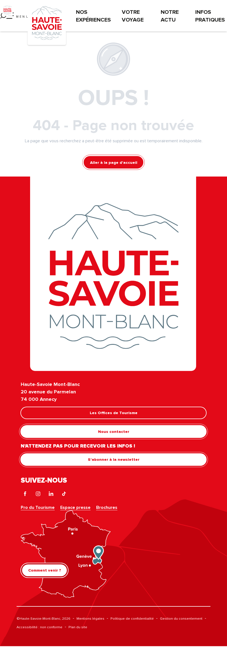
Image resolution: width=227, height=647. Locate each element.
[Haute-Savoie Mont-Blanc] (7, 9)
